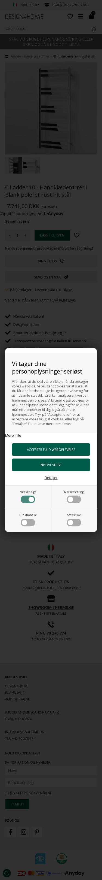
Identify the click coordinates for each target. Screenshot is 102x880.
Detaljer (51, 477)
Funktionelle (28, 519)
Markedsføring (74, 496)
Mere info (13, 435)
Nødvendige (28, 496)
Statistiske (74, 519)
